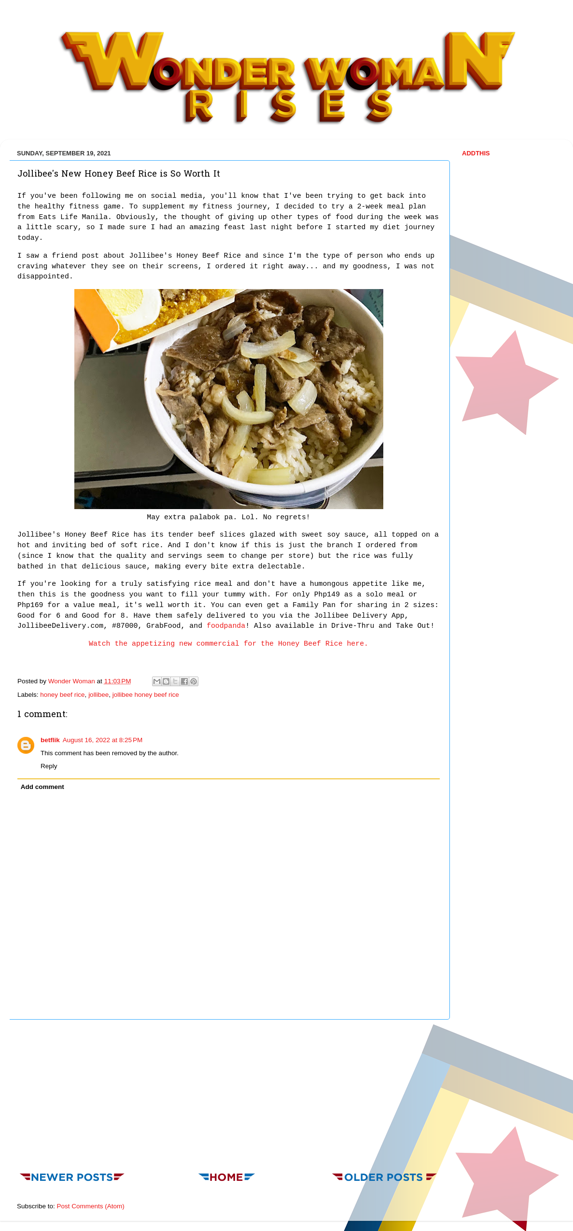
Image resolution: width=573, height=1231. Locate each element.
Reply (49, 766)
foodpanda (226, 626)
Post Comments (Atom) (91, 1206)
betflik (50, 740)
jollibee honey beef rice (145, 694)
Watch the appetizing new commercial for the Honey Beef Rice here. (228, 644)
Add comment (42, 786)
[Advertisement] (228, 1093)
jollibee (98, 694)
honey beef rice (62, 694)
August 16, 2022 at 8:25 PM (103, 740)
